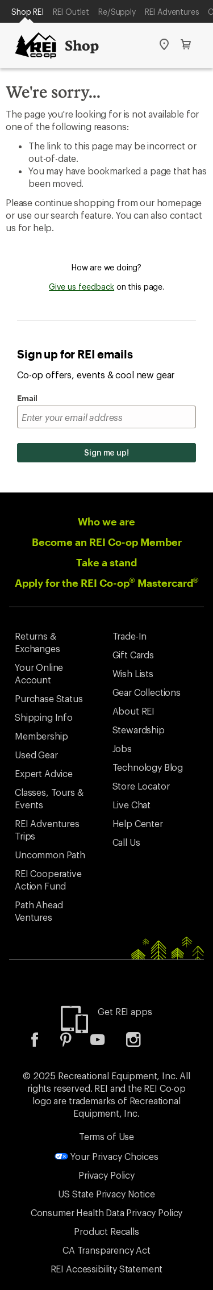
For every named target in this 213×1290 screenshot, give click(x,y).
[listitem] (43, 1043)
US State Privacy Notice (106, 1193)
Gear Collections (146, 692)
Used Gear (36, 754)
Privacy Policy (106, 1175)
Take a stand (106, 562)
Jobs (122, 748)
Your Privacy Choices (106, 1156)
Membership (41, 735)
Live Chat (131, 804)
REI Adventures (172, 11)
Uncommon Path (50, 854)
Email (27, 398)
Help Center (137, 823)
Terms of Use (106, 1136)
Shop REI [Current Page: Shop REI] (27, 11)
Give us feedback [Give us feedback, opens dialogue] (81, 286)
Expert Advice (44, 773)
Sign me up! (106, 452)
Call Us (126, 842)
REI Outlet (71, 11)
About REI (133, 710)
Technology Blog (147, 767)
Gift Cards (133, 654)
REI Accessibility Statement (107, 1268)
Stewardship (138, 729)
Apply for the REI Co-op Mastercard (107, 583)
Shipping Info (44, 717)
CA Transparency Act (106, 1250)
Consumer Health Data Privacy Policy (106, 1212)
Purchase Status (49, 698)
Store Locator (141, 785)
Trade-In (129, 636)
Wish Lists (132, 673)
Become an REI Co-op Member (107, 542)
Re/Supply (117, 11)
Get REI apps (125, 1011)
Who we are (106, 521)
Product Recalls (106, 1231)
